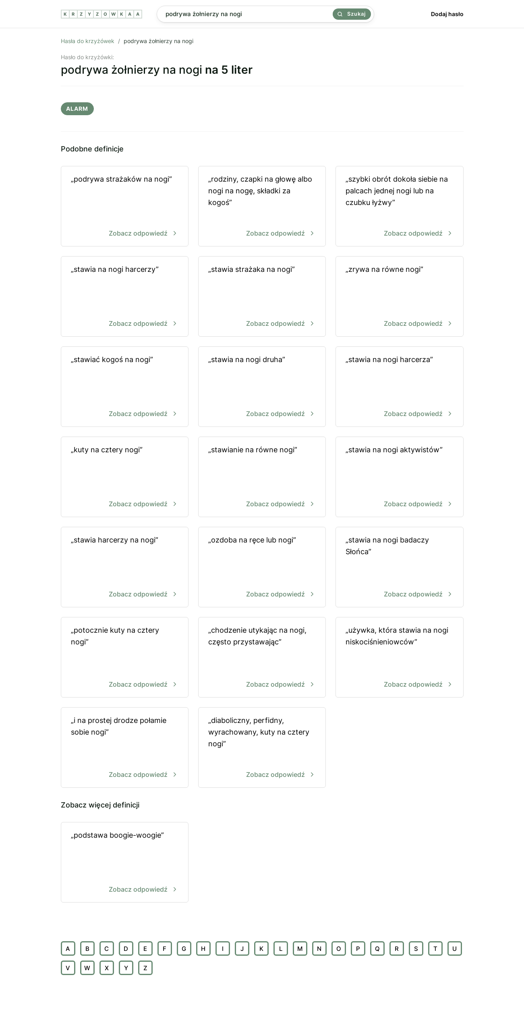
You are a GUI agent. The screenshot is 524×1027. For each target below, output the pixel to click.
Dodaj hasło (447, 13)
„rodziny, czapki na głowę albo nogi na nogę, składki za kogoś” (262, 207)
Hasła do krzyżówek (87, 40)
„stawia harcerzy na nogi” (124, 568)
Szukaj (352, 13)
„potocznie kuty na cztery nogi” (124, 658)
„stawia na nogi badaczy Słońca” (399, 568)
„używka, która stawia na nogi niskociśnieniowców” (399, 658)
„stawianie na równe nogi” (262, 477)
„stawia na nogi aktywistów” (399, 477)
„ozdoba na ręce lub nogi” (262, 568)
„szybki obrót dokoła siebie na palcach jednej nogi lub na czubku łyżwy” (399, 207)
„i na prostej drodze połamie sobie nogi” (124, 748)
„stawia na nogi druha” (262, 387)
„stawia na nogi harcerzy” (124, 297)
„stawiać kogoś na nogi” (124, 387)
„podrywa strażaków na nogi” (124, 207)
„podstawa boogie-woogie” (124, 863)
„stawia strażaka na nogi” (262, 297)
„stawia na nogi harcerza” (399, 387)
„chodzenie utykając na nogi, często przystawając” (262, 658)
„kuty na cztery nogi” (124, 477)
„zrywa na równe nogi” (399, 297)
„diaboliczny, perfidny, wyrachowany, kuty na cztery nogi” (262, 748)
